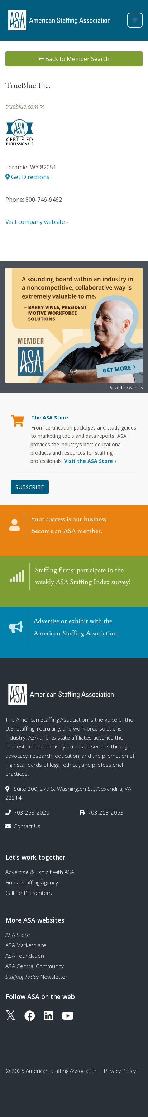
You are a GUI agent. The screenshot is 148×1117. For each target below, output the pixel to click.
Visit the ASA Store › (90, 460)
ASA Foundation (24, 955)
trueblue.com (24, 107)
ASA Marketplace (25, 945)
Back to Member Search (74, 59)
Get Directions (27, 177)
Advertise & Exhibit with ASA (39, 872)
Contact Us (27, 826)
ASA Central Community (34, 966)
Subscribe (29, 487)
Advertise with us (126, 387)
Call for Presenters (28, 892)
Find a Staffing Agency (31, 882)
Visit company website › (36, 222)
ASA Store (17, 934)
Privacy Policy (120, 1070)
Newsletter (36, 976)
